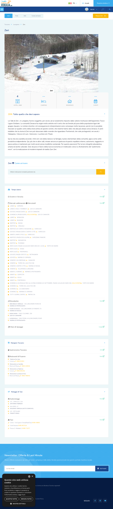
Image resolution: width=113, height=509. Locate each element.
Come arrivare (36, 16)
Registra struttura (103, 3)
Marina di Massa (19, 365)
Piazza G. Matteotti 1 (19, 428)
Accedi (85, 3)
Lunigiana (16, 24)
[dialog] (18, 490)
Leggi (102, 327)
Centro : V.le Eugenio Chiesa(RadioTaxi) (24, 423)
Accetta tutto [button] (11, 499)
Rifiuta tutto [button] (26, 499)
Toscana (7, 24)
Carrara (16, 360)
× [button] (32, 476)
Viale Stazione (17, 425)
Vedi (102, 197)
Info (25, 16)
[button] (96, 36)
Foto (16, 16)
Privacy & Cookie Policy (36, 499)
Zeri (8, 16)
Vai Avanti (101, 468)
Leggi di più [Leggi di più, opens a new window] (21, 495)
